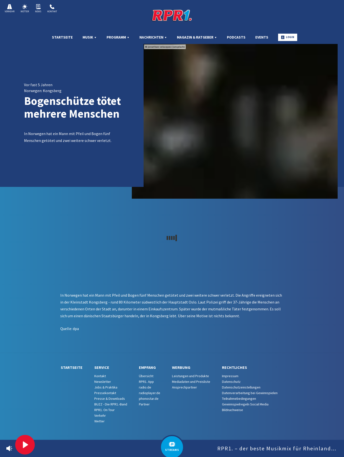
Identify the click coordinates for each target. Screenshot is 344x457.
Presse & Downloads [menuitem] (109, 398)
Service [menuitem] (101, 367)
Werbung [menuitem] (181, 367)
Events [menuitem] (261, 37)
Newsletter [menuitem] (102, 381)
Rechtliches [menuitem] (234, 367)
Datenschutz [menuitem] (231, 381)
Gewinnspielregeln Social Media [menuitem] (245, 404)
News (38, 8)
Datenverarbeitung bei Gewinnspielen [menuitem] (250, 393)
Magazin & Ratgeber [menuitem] (197, 37)
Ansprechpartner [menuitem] (184, 387)
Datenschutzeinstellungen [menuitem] (241, 387)
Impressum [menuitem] (230, 376)
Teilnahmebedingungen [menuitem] (239, 398)
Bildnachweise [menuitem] (232, 410)
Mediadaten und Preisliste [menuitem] (191, 381)
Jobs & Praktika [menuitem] (105, 387)
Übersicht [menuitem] (146, 376)
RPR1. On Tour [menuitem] (104, 410)
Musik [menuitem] (90, 37)
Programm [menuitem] (118, 37)
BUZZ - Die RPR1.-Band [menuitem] (110, 404)
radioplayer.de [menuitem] (149, 393)
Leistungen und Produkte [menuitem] (190, 376)
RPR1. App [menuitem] (146, 381)
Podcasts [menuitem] (236, 37)
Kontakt (52, 8)
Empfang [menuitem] (147, 367)
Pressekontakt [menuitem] (105, 393)
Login (287, 37)
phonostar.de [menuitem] (149, 398)
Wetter (25, 8)
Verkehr (9, 8)
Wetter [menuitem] (99, 421)
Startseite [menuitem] (62, 37)
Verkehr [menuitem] (100, 415)
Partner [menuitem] (144, 404)
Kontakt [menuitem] (100, 376)
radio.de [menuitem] (145, 387)
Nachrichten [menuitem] (153, 37)
